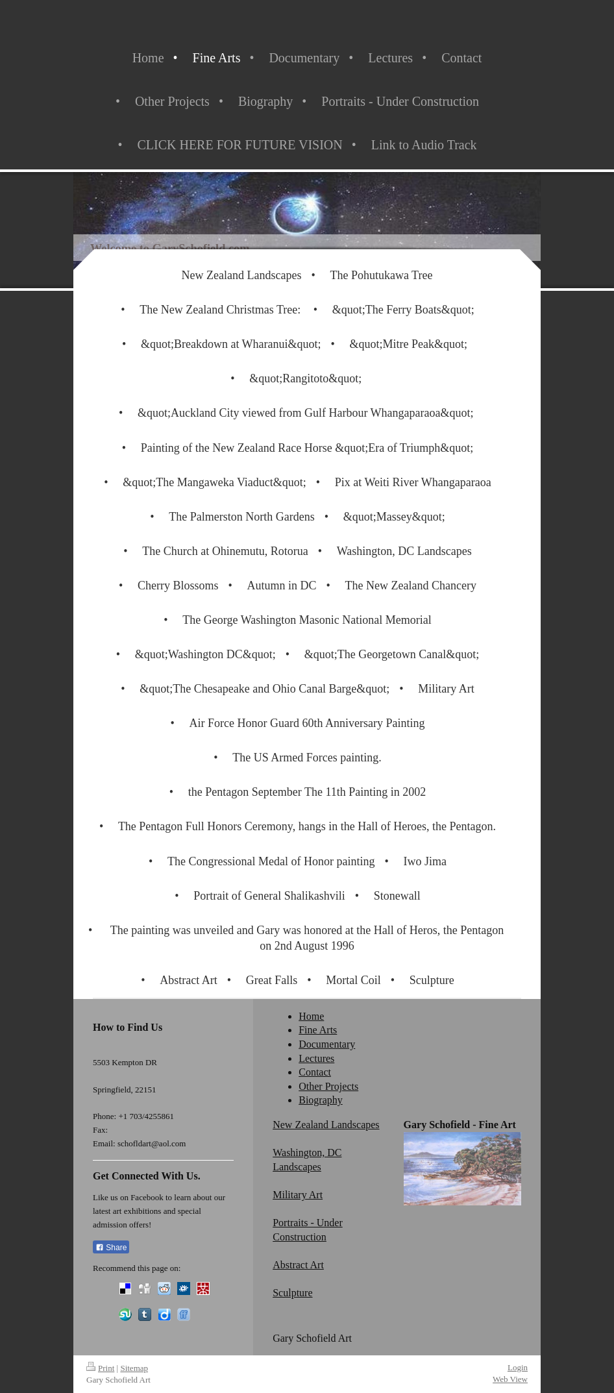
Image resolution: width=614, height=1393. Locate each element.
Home (311, 1016)
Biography (321, 1099)
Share (111, 1247)
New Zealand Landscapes (326, 1124)
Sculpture (292, 1292)
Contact (315, 1072)
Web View (510, 1379)
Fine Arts (318, 1029)
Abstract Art (298, 1264)
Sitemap (134, 1368)
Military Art (298, 1194)
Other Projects (328, 1086)
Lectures (316, 1058)
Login (518, 1367)
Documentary (327, 1044)
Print (100, 1368)
